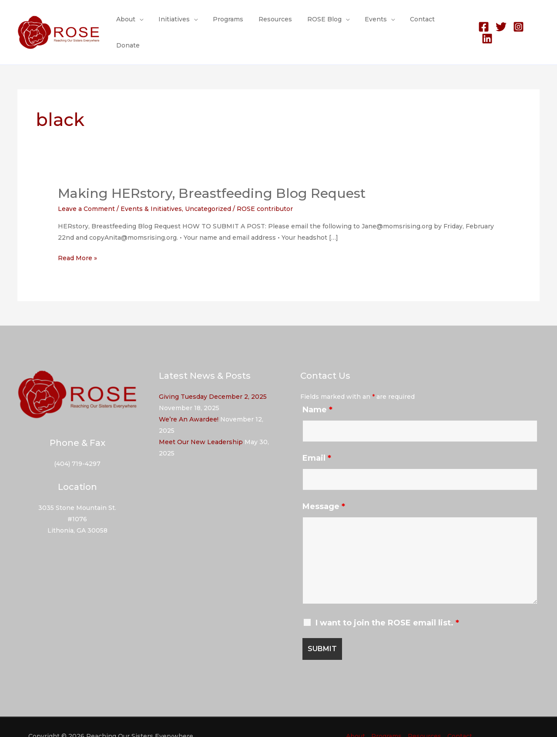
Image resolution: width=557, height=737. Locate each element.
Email (316, 440)
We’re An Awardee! (188, 401)
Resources (275, 23)
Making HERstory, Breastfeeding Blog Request (212, 175)
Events (370, 23)
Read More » (77, 240)
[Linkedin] (534, 23)
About (135, 23)
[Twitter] (499, 23)
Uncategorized (208, 191)
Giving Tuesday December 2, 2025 (213, 379)
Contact (413, 23)
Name (317, 392)
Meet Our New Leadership (201, 424)
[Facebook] (481, 23)
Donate (450, 23)
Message (323, 488)
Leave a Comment (86, 191)
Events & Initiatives (151, 191)
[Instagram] (516, 23)
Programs (231, 23)
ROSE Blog (322, 23)
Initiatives (180, 23)
